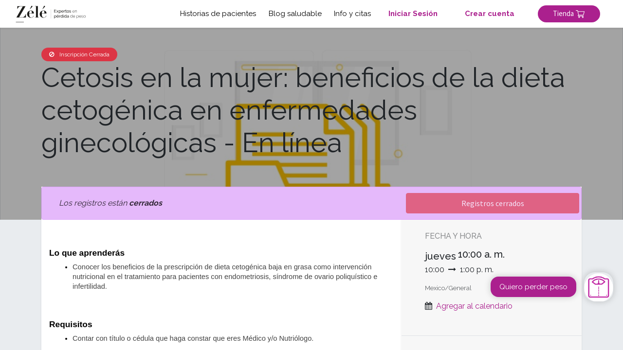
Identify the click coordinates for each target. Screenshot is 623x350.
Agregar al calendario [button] (474, 306)
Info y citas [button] (350, 13)
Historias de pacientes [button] (216, 13)
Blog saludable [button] (293, 13)
